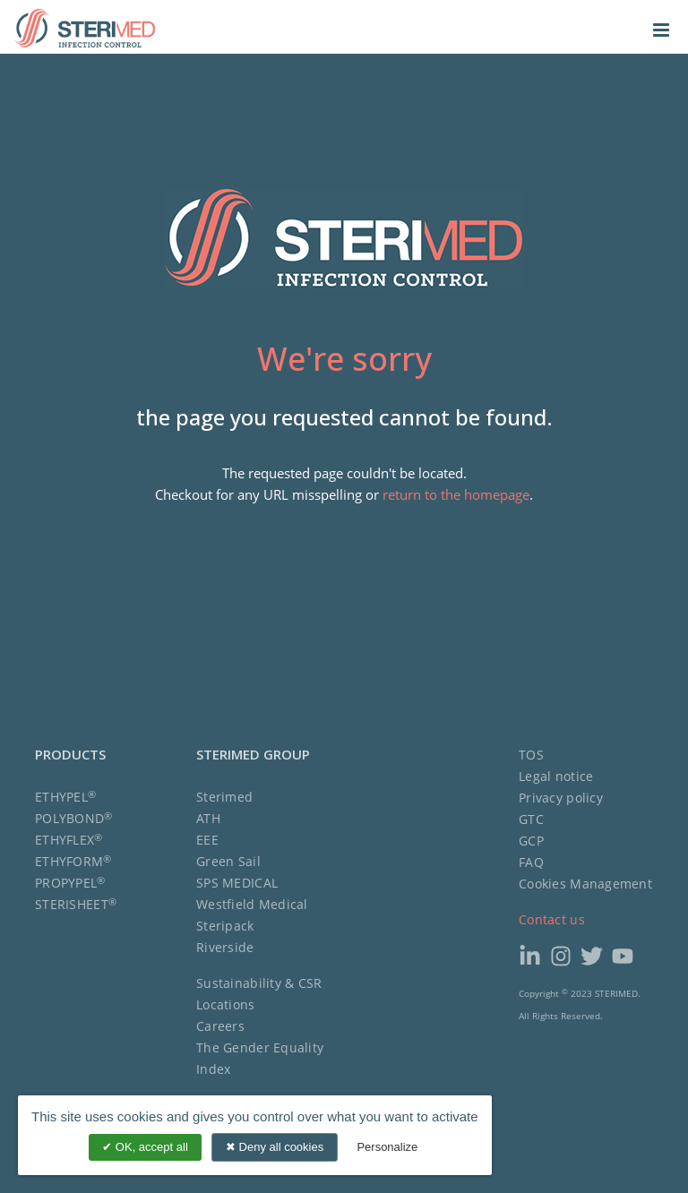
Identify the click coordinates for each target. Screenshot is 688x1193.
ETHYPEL (65, 796)
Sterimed (224, 796)
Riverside (225, 947)
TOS (531, 754)
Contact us (552, 919)
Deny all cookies (274, 1147)
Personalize (387, 1147)
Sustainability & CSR (259, 982)
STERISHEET (75, 904)
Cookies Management (585, 883)
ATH (208, 818)
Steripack (225, 925)
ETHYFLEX (69, 839)
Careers (220, 1025)
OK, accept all (145, 1147)
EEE (207, 839)
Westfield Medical (252, 904)
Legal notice (556, 776)
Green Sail (228, 861)
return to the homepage (456, 494)
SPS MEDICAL (237, 882)
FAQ (531, 862)
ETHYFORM (73, 861)
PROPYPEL (70, 882)
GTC (531, 819)
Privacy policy (561, 797)
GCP (531, 840)
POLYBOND (74, 818)
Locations (225, 1004)
